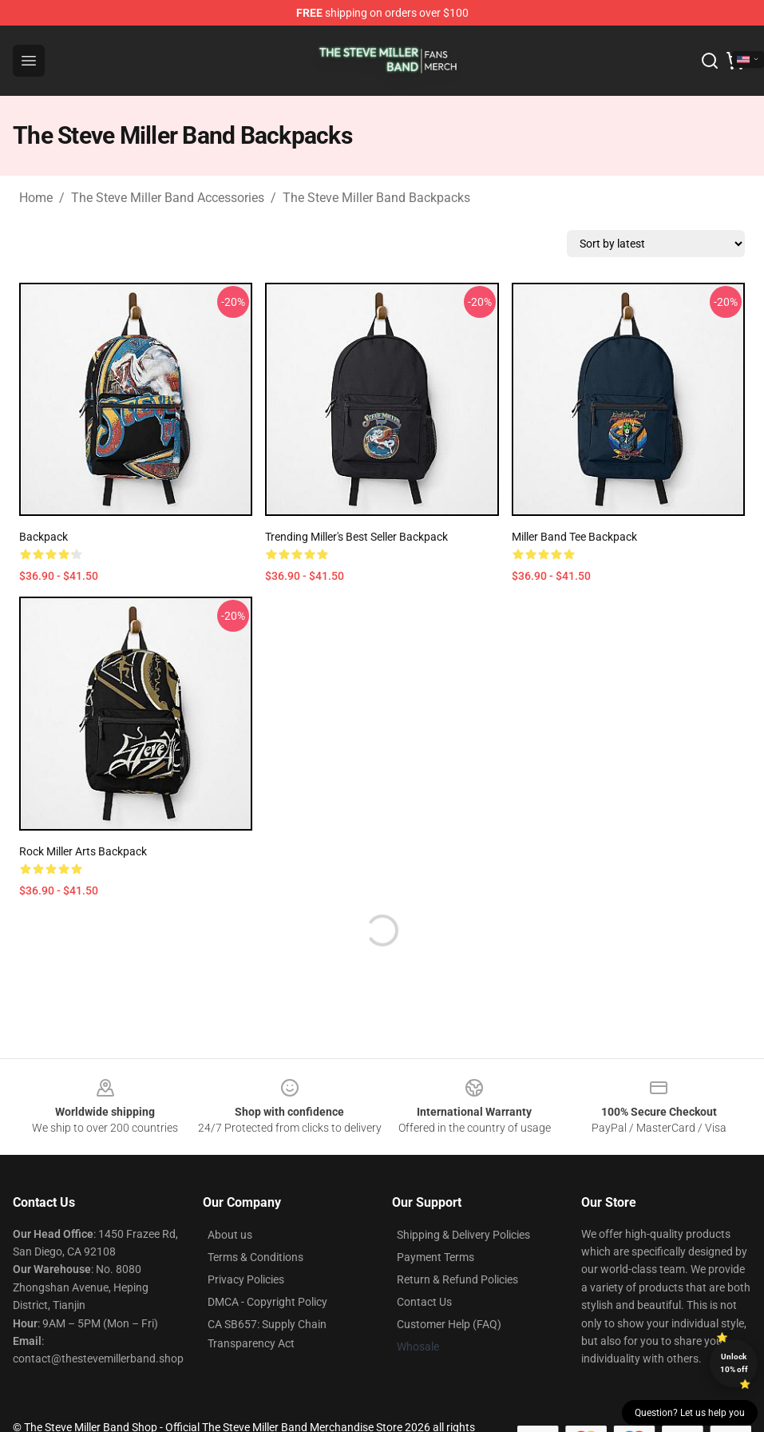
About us (230, 1234)
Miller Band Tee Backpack (574, 536)
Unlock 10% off (734, 1363)
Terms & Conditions (255, 1257)
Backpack (43, 536)
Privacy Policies (246, 1279)
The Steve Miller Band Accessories (167, 197)
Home (36, 197)
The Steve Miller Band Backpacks (376, 197)
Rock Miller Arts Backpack (83, 851)
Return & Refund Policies (457, 1279)
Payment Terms (435, 1257)
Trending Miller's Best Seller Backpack (356, 536)
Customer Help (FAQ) (449, 1324)
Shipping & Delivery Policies (463, 1234)
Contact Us (424, 1301)
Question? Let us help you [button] (690, 1412)
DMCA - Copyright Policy (267, 1301)
